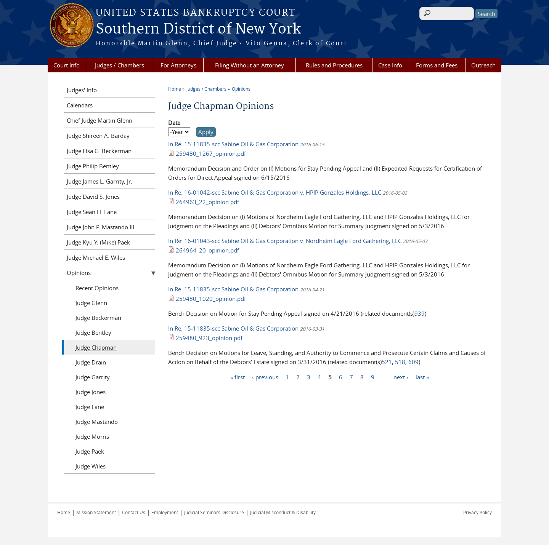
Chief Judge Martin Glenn (99, 120)
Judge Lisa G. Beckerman (99, 151)
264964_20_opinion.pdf (207, 250)
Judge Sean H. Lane (92, 212)
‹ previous (265, 376)
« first (237, 376)
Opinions (241, 89)
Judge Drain (90, 362)
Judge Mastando (96, 421)
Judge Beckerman (98, 317)
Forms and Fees (437, 65)
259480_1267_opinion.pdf (211, 153)
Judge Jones (90, 392)
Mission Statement (96, 512)
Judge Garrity (92, 377)
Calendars (80, 105)
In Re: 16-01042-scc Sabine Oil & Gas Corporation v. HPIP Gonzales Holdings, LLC (275, 192)
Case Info (390, 65)
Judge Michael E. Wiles (96, 257)
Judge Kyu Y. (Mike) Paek (98, 242)
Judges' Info (82, 90)
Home (174, 89)
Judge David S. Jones (93, 196)
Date (174, 122)
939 (419, 313)
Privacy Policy (477, 512)
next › (400, 376)
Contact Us (133, 512)
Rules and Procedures (334, 65)
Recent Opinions (97, 288)
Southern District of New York (198, 29)
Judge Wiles (90, 466)
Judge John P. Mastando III (100, 227)
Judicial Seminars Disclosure (214, 512)
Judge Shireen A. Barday (98, 135)
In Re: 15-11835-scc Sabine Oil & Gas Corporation (234, 144)
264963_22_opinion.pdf (207, 202)
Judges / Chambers (119, 65)
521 (387, 362)
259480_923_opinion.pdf (209, 338)
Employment (164, 512)
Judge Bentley (93, 332)
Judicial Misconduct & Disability (283, 512)
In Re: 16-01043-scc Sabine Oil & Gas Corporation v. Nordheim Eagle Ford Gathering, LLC (285, 241)
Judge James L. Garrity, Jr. (99, 181)
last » (422, 376)
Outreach (483, 65)
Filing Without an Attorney (249, 65)
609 (413, 362)
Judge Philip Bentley (93, 166)
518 (400, 362)
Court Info (66, 65)
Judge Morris (92, 436)
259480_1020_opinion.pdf (211, 298)
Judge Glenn (91, 303)
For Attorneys (178, 65)
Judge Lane (89, 407)
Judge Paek (89, 451)
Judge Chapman (96, 347)
